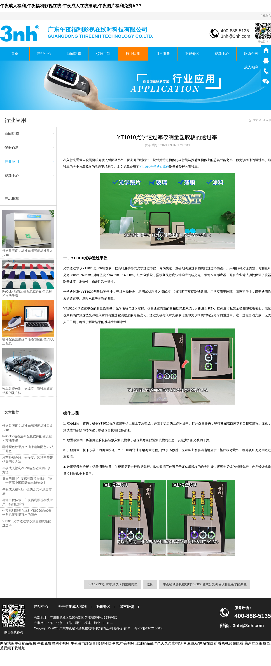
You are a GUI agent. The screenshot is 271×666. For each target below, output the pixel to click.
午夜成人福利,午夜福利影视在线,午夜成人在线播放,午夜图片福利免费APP (70, 5)
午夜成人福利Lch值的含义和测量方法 (27, 491)
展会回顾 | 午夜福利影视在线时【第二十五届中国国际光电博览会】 (27, 481)
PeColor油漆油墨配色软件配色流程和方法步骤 (27, 438)
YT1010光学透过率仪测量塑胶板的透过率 (26, 523)
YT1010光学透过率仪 (154, 167)
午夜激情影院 (81, 643)
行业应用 (133, 54)
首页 (14, 54)
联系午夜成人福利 (251, 56)
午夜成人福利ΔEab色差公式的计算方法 (26, 470)
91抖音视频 (125, 643)
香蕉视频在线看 (230, 643)
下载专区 (192, 54)
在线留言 (265, 15)
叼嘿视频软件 (104, 643)
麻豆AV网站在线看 (202, 643)
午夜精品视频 (25, 643)
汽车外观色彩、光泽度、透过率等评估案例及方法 (27, 459)
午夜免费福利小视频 (53, 643)
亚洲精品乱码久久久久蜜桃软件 (161, 643)
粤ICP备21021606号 (148, 628)
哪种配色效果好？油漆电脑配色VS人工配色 (28, 449)
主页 (256, 120)
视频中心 (222, 54)
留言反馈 (126, 607)
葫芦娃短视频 (255, 643)
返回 (150, 584)
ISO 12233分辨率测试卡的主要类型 (113, 584)
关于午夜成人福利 (72, 607)
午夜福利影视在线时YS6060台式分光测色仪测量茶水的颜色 (26, 512)
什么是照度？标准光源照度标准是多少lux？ (27, 427)
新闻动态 (74, 54)
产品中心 (44, 54)
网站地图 (7, 643)
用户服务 (162, 54)
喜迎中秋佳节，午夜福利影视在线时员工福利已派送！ (27, 502)
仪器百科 (103, 54)
